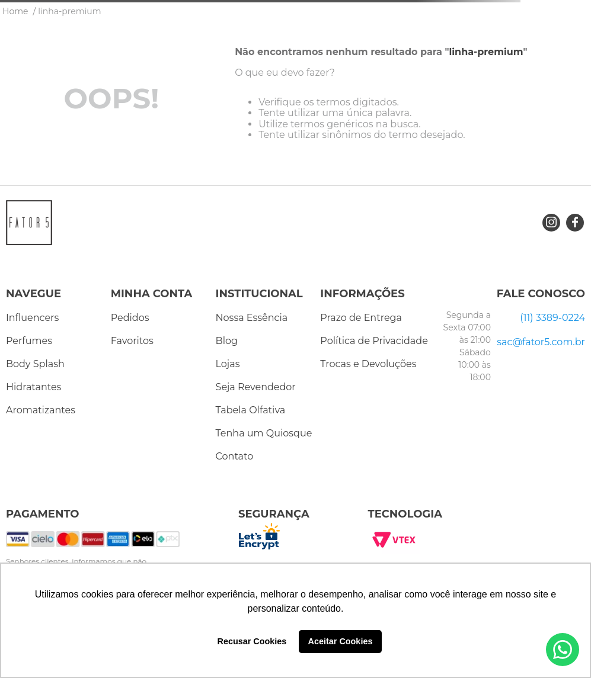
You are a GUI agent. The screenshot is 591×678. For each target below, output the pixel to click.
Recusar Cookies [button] (252, 641)
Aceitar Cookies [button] (340, 641)
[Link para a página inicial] (15, 11)
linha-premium (69, 11)
